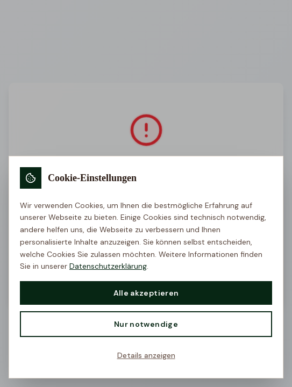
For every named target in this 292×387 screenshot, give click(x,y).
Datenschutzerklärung (108, 266)
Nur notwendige (146, 324)
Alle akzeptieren (146, 293)
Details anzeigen (146, 355)
